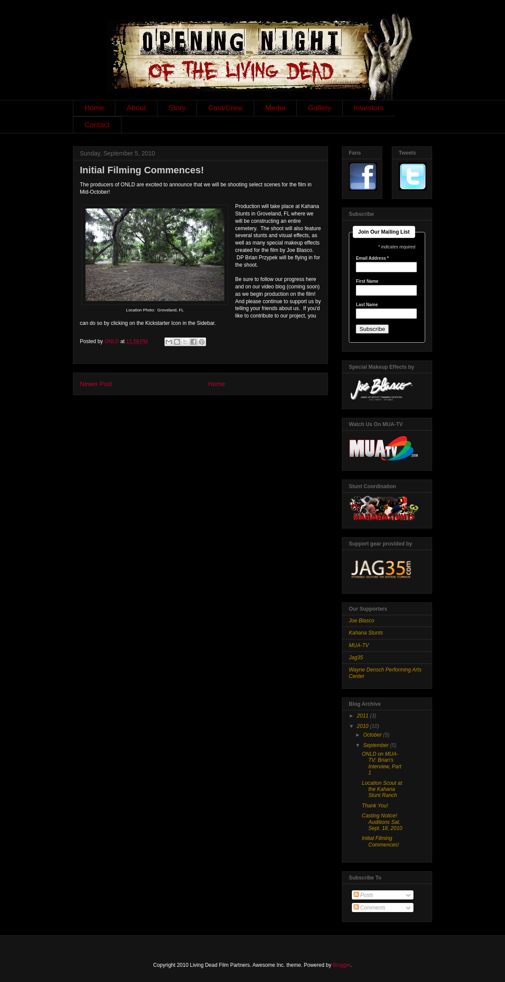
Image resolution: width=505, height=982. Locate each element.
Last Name (367, 305)
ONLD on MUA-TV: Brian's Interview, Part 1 (381, 763)
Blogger (342, 965)
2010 (363, 726)
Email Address (372, 258)
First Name (367, 281)
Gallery (319, 108)
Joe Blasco (361, 621)
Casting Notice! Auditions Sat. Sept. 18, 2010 (382, 822)
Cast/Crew (225, 108)
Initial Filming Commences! (380, 841)
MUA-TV (359, 645)
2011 (363, 716)
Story (177, 108)
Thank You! (375, 806)
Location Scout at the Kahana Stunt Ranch (382, 789)
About (136, 108)
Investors (369, 108)
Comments (369, 908)
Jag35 (356, 658)
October (373, 735)
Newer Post (96, 383)
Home (94, 108)
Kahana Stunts (366, 633)
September (376, 745)
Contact (97, 125)
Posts (363, 895)
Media (275, 108)
